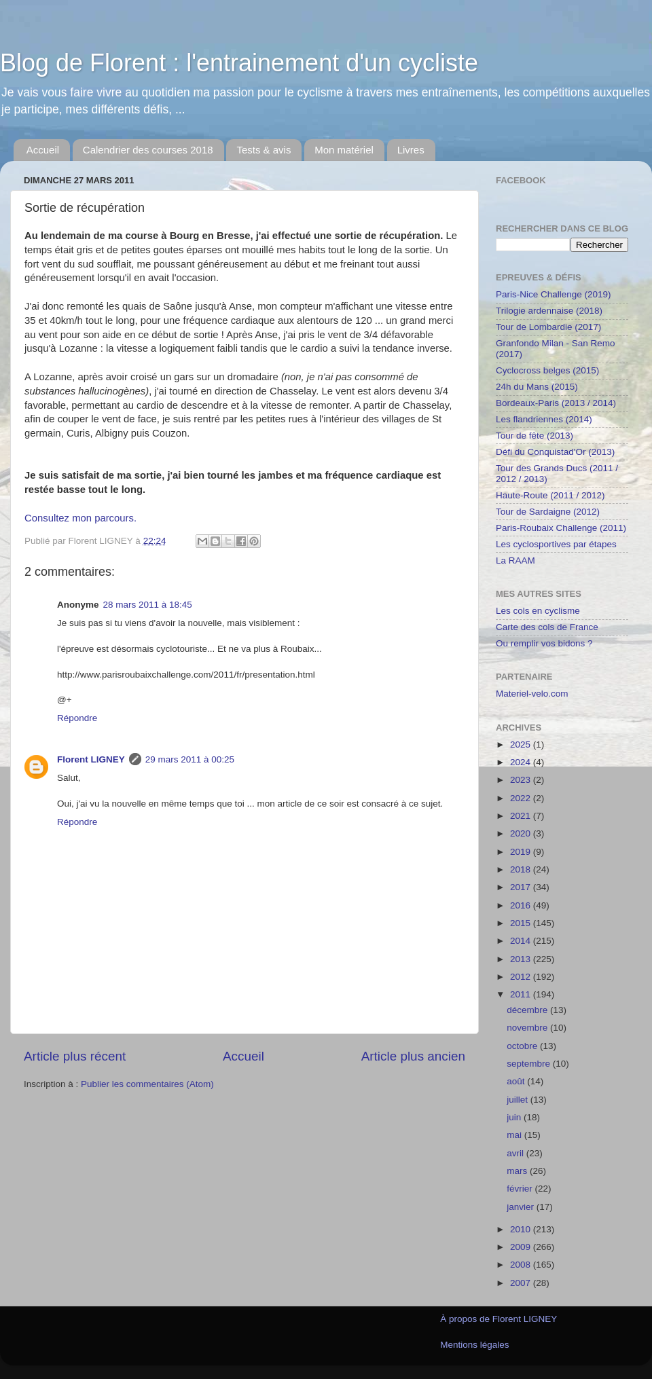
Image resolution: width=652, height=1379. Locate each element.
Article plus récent (75, 1056)
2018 (521, 869)
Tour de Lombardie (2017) (548, 327)
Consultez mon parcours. (80, 518)
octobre (523, 1046)
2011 (521, 994)
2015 (521, 923)
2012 (521, 977)
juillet (518, 1100)
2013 (521, 959)
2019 (521, 852)
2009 (521, 1247)
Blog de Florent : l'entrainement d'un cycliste (239, 63)
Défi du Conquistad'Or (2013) (555, 452)
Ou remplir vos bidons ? (544, 643)
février (521, 1188)
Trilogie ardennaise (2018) (549, 311)
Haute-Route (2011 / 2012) (550, 495)
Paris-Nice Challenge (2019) (553, 294)
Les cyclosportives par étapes (556, 544)
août (517, 1081)
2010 (521, 1229)
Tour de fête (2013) (534, 435)
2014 (521, 941)
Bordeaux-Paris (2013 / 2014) (556, 403)
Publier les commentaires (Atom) (147, 1084)
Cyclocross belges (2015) (547, 370)
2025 (521, 744)
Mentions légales (474, 1345)
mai (515, 1135)
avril (516, 1153)
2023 (521, 780)
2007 (521, 1283)
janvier (522, 1207)
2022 (521, 798)
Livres (410, 149)
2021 (521, 816)
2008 (521, 1265)
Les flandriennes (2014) (544, 419)
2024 (521, 762)
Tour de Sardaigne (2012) (548, 512)
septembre (530, 1064)
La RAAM (515, 560)
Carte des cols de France (547, 627)
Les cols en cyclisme (538, 611)
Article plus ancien (413, 1056)
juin (515, 1117)
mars (518, 1171)
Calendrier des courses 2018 (148, 149)
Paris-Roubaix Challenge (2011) (561, 528)
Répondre (77, 718)
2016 (521, 905)
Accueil (42, 149)
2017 (521, 887)
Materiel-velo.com (532, 693)
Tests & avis (263, 149)
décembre (528, 1010)
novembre (528, 1028)
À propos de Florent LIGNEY (498, 1319)
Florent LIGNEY (91, 759)
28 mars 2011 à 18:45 (147, 605)
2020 (521, 833)
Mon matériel (344, 149)
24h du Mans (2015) (537, 387)
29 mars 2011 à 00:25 (189, 759)
